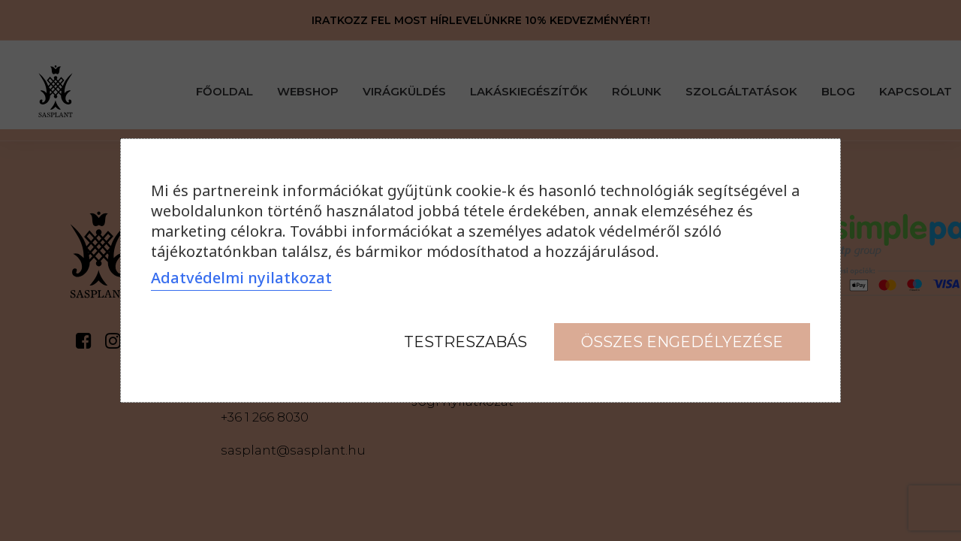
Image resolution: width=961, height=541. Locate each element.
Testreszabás (465, 342)
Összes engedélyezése (682, 342)
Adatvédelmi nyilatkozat (241, 277)
